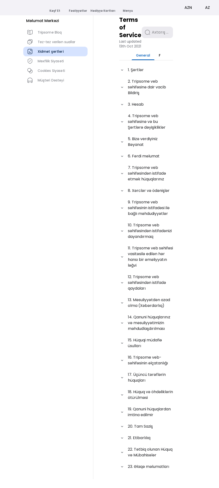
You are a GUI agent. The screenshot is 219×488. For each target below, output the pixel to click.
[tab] (130, 64)
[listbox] (55, 65)
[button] (146, 79)
